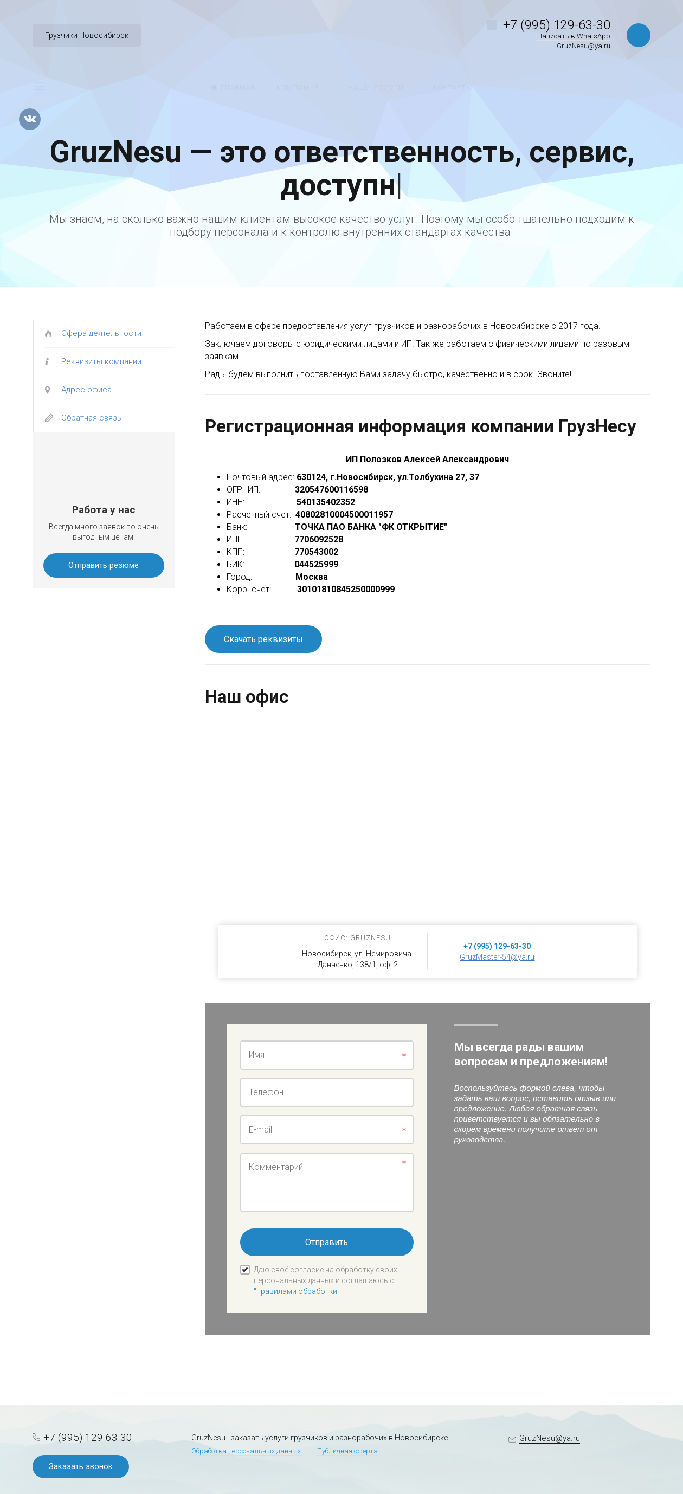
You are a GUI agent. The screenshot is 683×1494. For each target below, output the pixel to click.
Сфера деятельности (101, 333)
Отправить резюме (103, 565)
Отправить (326, 1242)
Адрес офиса (86, 389)
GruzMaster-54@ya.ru (497, 957)
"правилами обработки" (297, 1291)
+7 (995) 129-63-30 (556, 25)
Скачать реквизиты (263, 639)
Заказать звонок (81, 1466)
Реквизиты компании (101, 361)
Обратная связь (91, 418)
